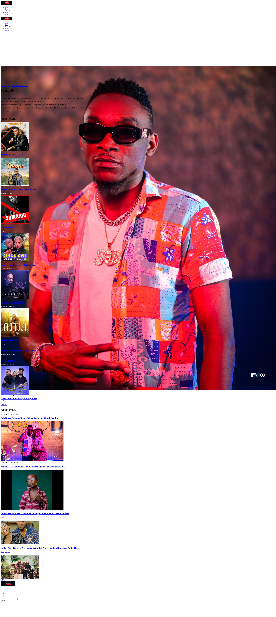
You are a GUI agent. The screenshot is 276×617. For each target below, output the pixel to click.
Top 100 (7, 11)
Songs (6, 12)
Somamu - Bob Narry (11, 227)
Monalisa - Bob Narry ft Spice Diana (18, 350)
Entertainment (5, 552)
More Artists (24, 86)
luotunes (7, 111)
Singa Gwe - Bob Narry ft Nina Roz (18, 265)
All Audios (4, 405)
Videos (14, 86)
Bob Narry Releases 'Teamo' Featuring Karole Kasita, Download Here (35, 513)
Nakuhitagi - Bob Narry (12, 302)
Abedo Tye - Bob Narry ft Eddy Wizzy (19, 398)
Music (3, 517)
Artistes (7, 14)
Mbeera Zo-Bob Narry (12, 154)
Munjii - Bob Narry (10, 340)
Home (6, 7)
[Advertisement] (138, 49)
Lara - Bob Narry (9, 361)
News (6, 9)
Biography (4, 86)
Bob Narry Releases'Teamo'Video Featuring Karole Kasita (29, 418)
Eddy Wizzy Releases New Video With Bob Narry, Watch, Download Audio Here (40, 548)
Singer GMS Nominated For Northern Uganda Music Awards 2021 (33, 466)
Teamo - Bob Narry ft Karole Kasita (18, 189)
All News (4, 580)
